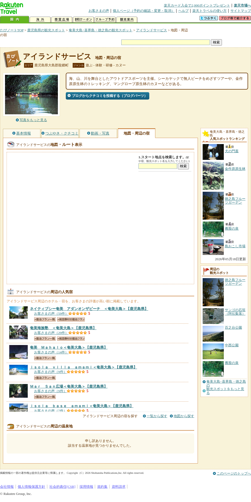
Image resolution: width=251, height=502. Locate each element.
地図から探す (184, 416)
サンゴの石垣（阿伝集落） (235, 312)
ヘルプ (183, 11)
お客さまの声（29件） (51, 333)
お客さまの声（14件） (51, 352)
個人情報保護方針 (31, 487)
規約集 (102, 487)
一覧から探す (157, 416)
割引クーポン (83, 19)
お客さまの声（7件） (50, 411)
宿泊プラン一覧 (45, 319)
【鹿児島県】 (89, 309)
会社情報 (7, 487)
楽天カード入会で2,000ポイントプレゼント (197, 5)
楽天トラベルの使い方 (209, 11)
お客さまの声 (99, 11)
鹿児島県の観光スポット (46, 30)
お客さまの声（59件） (51, 314)
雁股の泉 (232, 363)
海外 (40, 19)
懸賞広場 (61, 19)
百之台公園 (233, 327)
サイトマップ (240, 11)
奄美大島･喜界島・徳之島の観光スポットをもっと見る (226, 387)
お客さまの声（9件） (50, 372)
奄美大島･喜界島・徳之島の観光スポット (100, 30)
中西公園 (232, 345)
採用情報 (86, 487)
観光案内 (126, 19)
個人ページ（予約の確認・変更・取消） (144, 11)
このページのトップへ (234, 473)
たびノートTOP (12, 30)
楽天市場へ (242, 5)
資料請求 (118, 487)
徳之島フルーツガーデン (235, 282)
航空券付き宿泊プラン (71, 319)
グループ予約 (105, 19)
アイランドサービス (151, 30)
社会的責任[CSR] (62, 487)
